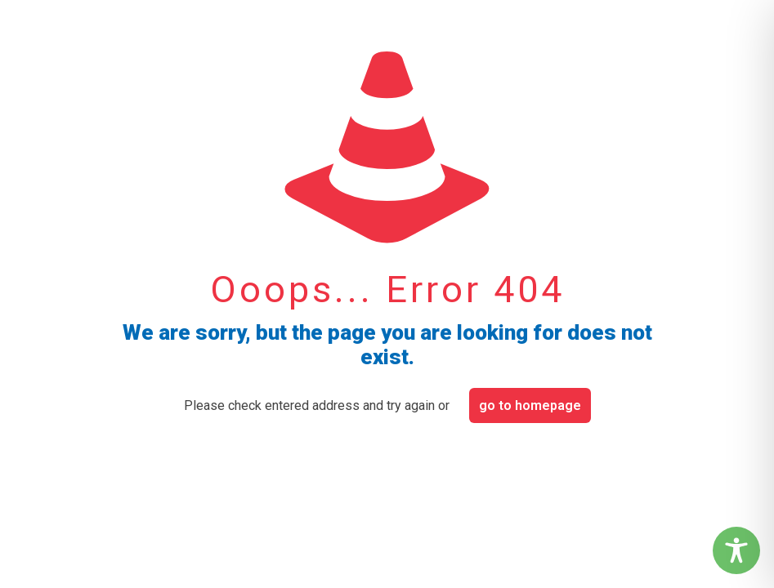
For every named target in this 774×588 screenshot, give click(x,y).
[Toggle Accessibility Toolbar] (736, 550)
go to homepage (530, 405)
